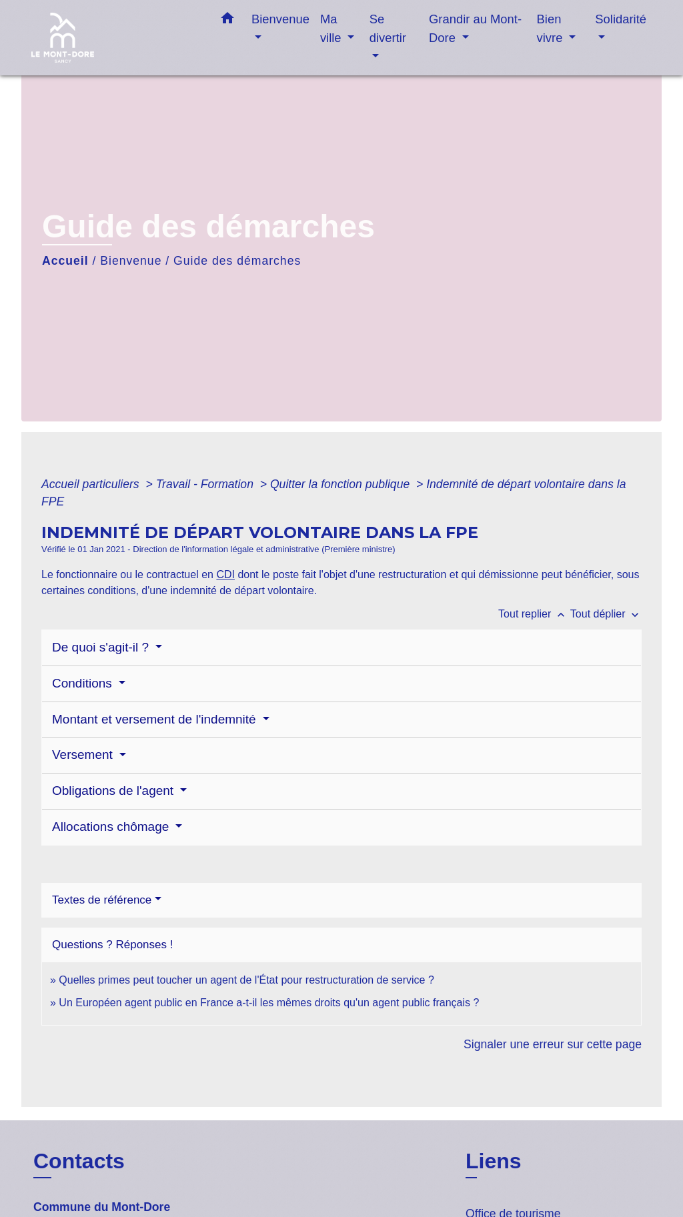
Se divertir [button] (388, 28)
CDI (225, 574)
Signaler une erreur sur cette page (553, 1044)
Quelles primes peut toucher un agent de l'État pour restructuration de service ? (246, 980)
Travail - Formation (206, 484)
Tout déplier (606, 614)
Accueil (65, 260)
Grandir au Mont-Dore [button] (475, 28)
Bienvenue (130, 260)
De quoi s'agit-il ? (102, 647)
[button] (227, 21)
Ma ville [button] (332, 28)
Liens (494, 1161)
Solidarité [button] (620, 19)
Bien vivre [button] (551, 28)
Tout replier (534, 614)
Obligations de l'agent (114, 791)
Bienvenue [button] (280, 19)
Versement (84, 755)
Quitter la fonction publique (341, 484)
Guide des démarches (237, 260)
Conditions (83, 683)
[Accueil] (114, 38)
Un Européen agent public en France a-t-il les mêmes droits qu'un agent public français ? (269, 1002)
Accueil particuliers (92, 484)
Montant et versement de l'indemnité (155, 719)
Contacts (79, 1161)
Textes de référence (101, 900)
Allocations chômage (112, 827)
